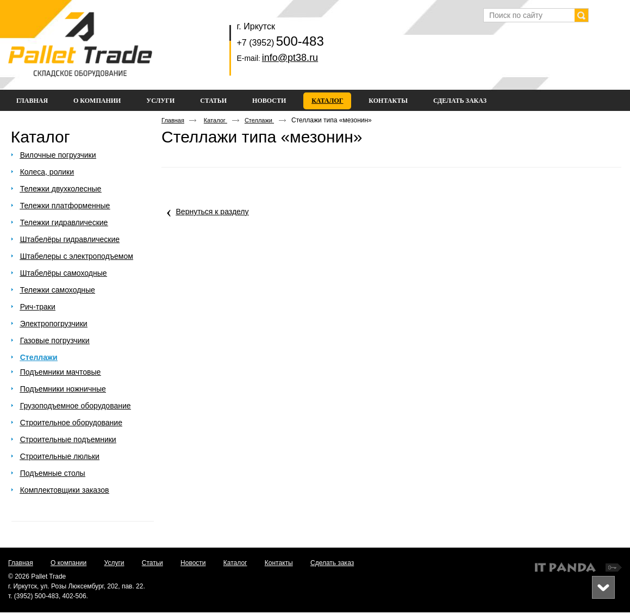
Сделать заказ (332, 563)
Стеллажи (259, 120)
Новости (192, 563)
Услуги (114, 563)
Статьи (152, 563)
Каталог (327, 100)
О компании (68, 563)
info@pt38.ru (290, 57)
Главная (172, 120)
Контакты (279, 563)
